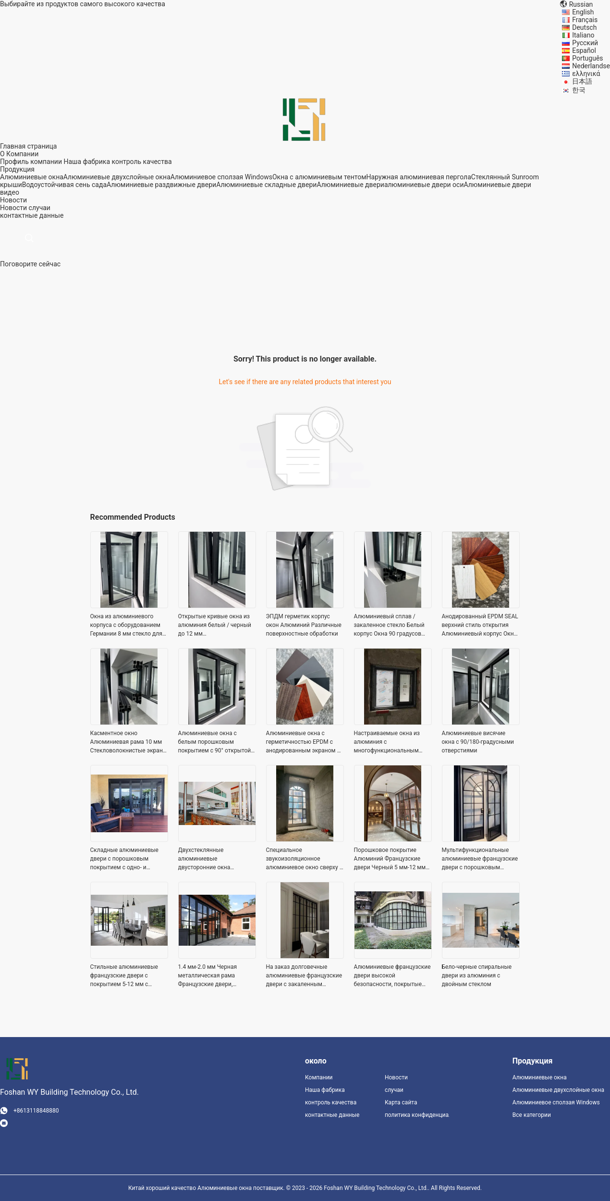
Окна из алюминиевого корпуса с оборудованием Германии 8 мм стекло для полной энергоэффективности (126, 625)
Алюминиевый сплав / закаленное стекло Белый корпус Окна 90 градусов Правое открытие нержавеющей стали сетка (390, 625)
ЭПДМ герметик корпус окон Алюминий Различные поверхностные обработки (304, 625)
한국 (579, 90)
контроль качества (141, 161)
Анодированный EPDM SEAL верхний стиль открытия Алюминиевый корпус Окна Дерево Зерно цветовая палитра (480, 625)
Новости (13, 208)
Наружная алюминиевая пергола (418, 177)
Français (585, 20)
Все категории (531, 1115)
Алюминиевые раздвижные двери (161, 184)
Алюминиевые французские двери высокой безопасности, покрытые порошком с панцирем (392, 975)
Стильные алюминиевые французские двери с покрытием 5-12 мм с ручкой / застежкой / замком (124, 975)
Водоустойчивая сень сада (64, 184)
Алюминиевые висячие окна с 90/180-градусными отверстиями (478, 742)
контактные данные (332, 1115)
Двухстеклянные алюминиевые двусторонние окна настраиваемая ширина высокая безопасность (210, 859)
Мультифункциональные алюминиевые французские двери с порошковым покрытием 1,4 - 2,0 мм (480, 859)
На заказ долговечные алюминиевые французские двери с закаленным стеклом (304, 975)
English (583, 12)
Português (587, 58)
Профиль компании (31, 161)
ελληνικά (586, 73)
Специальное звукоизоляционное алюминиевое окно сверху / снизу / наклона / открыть (304, 859)
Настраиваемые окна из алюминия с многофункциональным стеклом (387, 742)
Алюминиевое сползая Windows (221, 177)
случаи (39, 208)
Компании (319, 1077)
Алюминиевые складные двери (266, 184)
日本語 (582, 81)
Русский (585, 43)
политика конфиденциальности (417, 1115)
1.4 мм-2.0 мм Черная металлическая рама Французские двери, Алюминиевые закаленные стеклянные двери (215, 975)
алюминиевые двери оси (424, 184)
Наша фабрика (86, 161)
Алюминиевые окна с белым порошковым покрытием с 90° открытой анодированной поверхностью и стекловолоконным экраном (214, 742)
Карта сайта (401, 1102)
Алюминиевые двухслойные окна (117, 177)
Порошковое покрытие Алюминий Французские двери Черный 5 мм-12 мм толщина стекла (390, 859)
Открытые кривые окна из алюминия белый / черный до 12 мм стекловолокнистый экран (214, 625)
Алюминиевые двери (350, 184)
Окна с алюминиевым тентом (319, 177)
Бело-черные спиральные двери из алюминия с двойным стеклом (477, 975)
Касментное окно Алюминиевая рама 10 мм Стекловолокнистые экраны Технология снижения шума (129, 742)
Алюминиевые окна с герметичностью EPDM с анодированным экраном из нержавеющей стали (304, 742)
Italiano (583, 35)
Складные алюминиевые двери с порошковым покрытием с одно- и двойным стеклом (124, 859)
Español (584, 50)
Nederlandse (591, 66)
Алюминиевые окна (31, 177)
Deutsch (584, 27)
